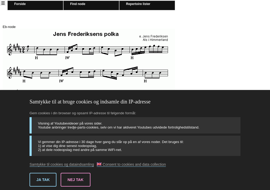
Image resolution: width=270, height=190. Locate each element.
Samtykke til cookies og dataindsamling (62, 164)
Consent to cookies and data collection (131, 164)
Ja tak (43, 180)
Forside (20, 4)
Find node (77, 4)
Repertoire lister (138, 4)
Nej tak (76, 180)
